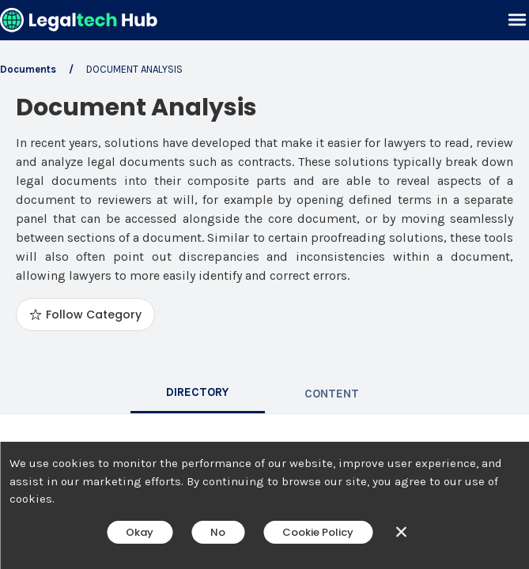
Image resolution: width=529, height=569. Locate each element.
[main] (264, 284)
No (217, 532)
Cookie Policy (317, 532)
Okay (139, 532)
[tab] (197, 393)
